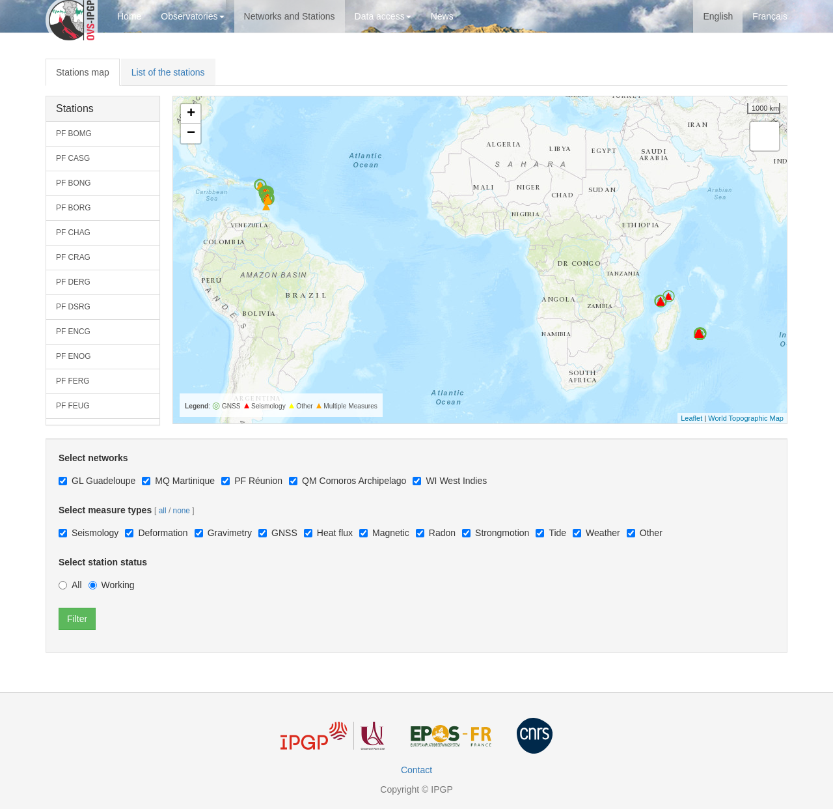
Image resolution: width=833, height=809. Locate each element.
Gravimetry (223, 533)
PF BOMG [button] (74, 133)
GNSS (277, 533)
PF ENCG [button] (73, 331)
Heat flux (328, 533)
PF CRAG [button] (73, 257)
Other (644, 533)
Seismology (88, 533)
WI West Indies (450, 480)
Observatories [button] (192, 16)
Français (769, 16)
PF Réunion (251, 480)
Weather (596, 533)
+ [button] (191, 114)
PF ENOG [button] (73, 356)
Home (129, 16)
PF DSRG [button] (73, 306)
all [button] (163, 510)
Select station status (103, 562)
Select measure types (105, 510)
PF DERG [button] (73, 282)
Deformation (156, 533)
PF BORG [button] (73, 207)
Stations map (82, 72)
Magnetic (384, 533)
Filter (77, 619)
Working (112, 585)
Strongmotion (495, 533)
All (70, 585)
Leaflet (691, 418)
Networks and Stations (289, 16)
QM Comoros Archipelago (347, 480)
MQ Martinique (178, 480)
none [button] (181, 510)
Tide (551, 533)
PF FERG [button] (73, 381)
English (718, 16)
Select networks (93, 458)
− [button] (191, 133)
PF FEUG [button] (73, 405)
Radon (436, 533)
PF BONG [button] (73, 183)
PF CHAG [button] (73, 232)
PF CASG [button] (73, 158)
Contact (416, 770)
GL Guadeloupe (97, 480)
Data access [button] (383, 16)
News (442, 16)
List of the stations (168, 72)
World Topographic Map (746, 418)
